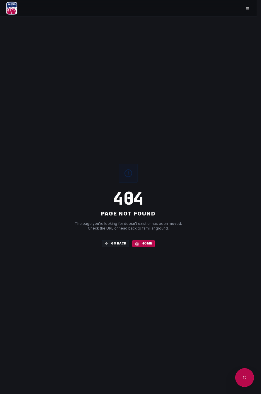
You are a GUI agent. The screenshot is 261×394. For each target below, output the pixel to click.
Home (143, 244)
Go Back (115, 244)
